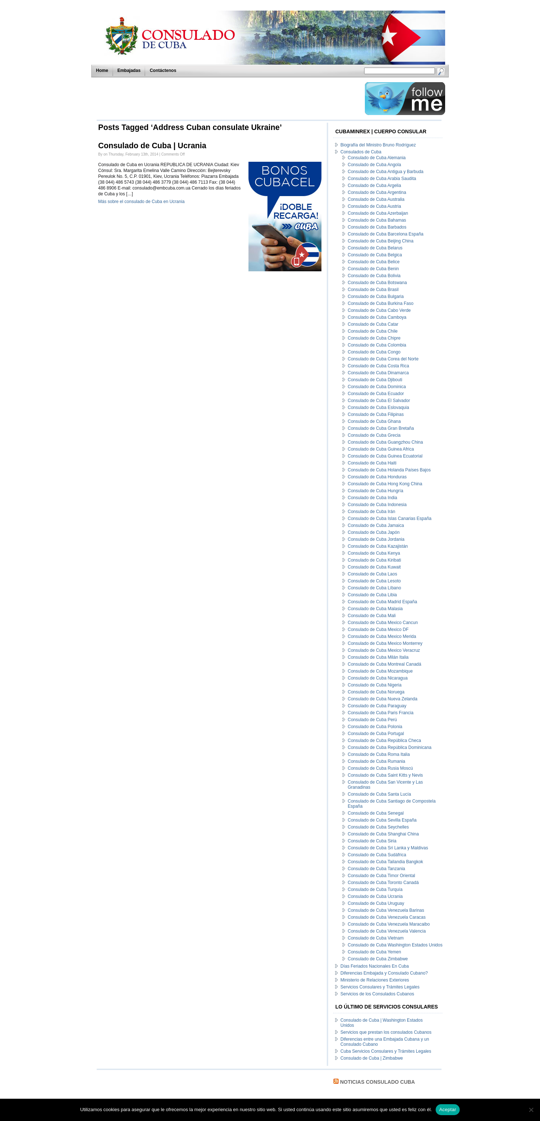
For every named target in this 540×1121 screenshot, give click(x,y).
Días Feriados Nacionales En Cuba (374, 966)
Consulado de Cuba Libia (372, 594)
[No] (531, 1109)
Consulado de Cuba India (372, 497)
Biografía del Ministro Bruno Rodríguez (378, 145)
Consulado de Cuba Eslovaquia (378, 407)
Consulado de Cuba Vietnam (376, 938)
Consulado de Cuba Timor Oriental (381, 875)
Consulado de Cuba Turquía (375, 889)
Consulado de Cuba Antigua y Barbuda (386, 171)
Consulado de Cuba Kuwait (374, 567)
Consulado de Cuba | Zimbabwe (371, 1058)
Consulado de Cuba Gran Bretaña (381, 428)
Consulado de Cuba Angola (374, 164)
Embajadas (128, 70)
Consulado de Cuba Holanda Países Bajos (389, 469)
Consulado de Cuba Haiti (372, 463)
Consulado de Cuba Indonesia (377, 504)
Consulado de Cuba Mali (372, 615)
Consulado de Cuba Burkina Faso (380, 303)
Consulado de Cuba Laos (372, 574)
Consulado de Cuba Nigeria (374, 685)
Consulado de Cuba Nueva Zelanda (382, 698)
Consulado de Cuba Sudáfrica (377, 854)
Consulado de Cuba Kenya (374, 553)
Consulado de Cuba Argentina (377, 192)
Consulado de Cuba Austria (374, 206)
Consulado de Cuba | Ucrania (152, 145)
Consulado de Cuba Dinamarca (378, 372)
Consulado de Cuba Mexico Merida (382, 636)
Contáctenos (163, 70)
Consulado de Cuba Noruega (376, 692)
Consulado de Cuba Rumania (376, 761)
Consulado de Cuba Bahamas (377, 220)
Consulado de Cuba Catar (373, 324)
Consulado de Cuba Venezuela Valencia (387, 931)
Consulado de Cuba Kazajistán (378, 546)
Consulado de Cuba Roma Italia (379, 754)
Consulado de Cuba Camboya (377, 317)
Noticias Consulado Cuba (377, 1082)
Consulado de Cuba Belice (374, 261)
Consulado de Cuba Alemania (377, 157)
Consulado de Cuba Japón (374, 532)
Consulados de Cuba (360, 151)
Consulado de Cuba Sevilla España (382, 820)
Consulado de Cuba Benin (373, 268)
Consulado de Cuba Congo (374, 352)
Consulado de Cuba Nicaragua (378, 678)
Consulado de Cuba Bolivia (374, 275)
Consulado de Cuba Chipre (374, 338)
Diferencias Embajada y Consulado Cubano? (384, 973)
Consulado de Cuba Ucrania (375, 896)
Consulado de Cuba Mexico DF (378, 629)
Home (102, 70)
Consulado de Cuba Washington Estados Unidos (395, 945)
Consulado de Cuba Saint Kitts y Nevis (385, 775)
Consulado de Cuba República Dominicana (389, 747)
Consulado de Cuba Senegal (376, 813)
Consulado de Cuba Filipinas (376, 414)
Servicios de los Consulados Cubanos (377, 993)
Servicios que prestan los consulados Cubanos (385, 1032)
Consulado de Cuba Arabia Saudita (382, 178)
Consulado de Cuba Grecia (374, 435)
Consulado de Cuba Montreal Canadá (384, 664)
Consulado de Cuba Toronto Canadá (383, 882)
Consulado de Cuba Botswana (377, 282)
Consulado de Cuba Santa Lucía (379, 794)
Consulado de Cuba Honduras (377, 476)
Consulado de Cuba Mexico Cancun (383, 622)
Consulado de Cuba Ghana (374, 421)
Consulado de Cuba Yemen (374, 951)
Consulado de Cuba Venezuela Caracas (386, 917)
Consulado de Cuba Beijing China (380, 241)
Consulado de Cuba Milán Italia (378, 657)
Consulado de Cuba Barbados (377, 227)
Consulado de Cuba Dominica (377, 386)
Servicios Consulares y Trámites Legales (380, 987)
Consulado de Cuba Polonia (375, 726)
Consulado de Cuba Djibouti (375, 379)
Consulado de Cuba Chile (373, 331)
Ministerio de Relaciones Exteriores (374, 980)
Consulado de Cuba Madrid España (382, 601)
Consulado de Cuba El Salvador (379, 400)
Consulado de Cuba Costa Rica (378, 365)
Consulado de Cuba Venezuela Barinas (386, 910)
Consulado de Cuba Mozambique (380, 671)
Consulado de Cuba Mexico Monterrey (385, 643)
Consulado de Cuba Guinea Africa (381, 449)
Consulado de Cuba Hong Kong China (385, 483)
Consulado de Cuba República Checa (384, 740)
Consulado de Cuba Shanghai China (383, 834)
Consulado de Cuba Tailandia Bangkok (385, 861)
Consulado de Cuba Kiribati (374, 560)
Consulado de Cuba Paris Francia (380, 712)
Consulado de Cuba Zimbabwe (378, 958)
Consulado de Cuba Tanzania (376, 868)
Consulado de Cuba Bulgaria (376, 296)
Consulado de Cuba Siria (372, 840)
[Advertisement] (229, 98)
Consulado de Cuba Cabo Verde (379, 310)
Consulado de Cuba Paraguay (377, 705)
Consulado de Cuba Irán (371, 511)
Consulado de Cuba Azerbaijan (378, 213)
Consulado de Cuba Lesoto (374, 581)
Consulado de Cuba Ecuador (376, 393)
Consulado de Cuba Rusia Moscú (380, 768)
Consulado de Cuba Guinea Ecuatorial (385, 456)
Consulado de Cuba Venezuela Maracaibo (389, 924)
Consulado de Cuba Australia (376, 199)
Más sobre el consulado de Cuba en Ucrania (141, 201)
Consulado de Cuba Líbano (374, 587)
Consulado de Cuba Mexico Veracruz (384, 650)
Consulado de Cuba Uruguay (376, 903)
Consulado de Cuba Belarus (375, 247)
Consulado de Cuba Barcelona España (385, 234)
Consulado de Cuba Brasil (373, 289)
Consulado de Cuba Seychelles (378, 827)
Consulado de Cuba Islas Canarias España (389, 518)
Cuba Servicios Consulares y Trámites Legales (385, 1051)
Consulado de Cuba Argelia (374, 185)
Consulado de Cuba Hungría (375, 490)
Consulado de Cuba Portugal (376, 733)
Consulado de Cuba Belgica (375, 254)
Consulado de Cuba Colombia (377, 345)
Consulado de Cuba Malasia (375, 608)
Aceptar (447, 1109)
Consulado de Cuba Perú (372, 719)
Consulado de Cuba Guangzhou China (385, 442)
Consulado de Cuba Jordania (376, 539)
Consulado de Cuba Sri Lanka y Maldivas (388, 847)
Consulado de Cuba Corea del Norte (383, 358)
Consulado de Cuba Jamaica (376, 525)
